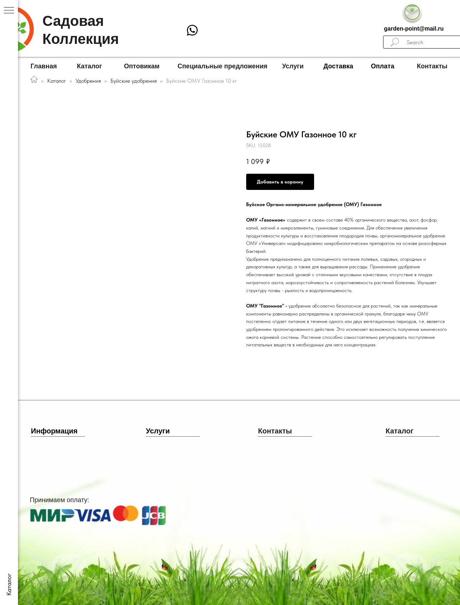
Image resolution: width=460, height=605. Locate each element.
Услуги (293, 66)
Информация (54, 431)
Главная (44, 66)
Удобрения (88, 80)
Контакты (432, 66)
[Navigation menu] (9, 10)
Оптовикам (142, 66)
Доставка (338, 66)
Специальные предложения (222, 66)
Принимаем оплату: (59, 500)
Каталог (89, 66)
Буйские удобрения (134, 80)
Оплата (382, 66)
